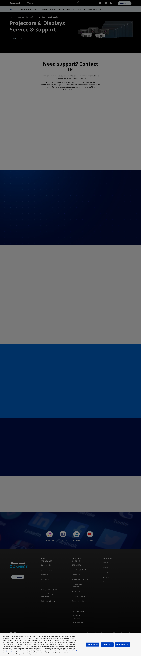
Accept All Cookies (122, 644)
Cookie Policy (72, 650)
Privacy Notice (11, 652)
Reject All (107, 644)
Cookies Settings (92, 644)
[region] (70, 644)
